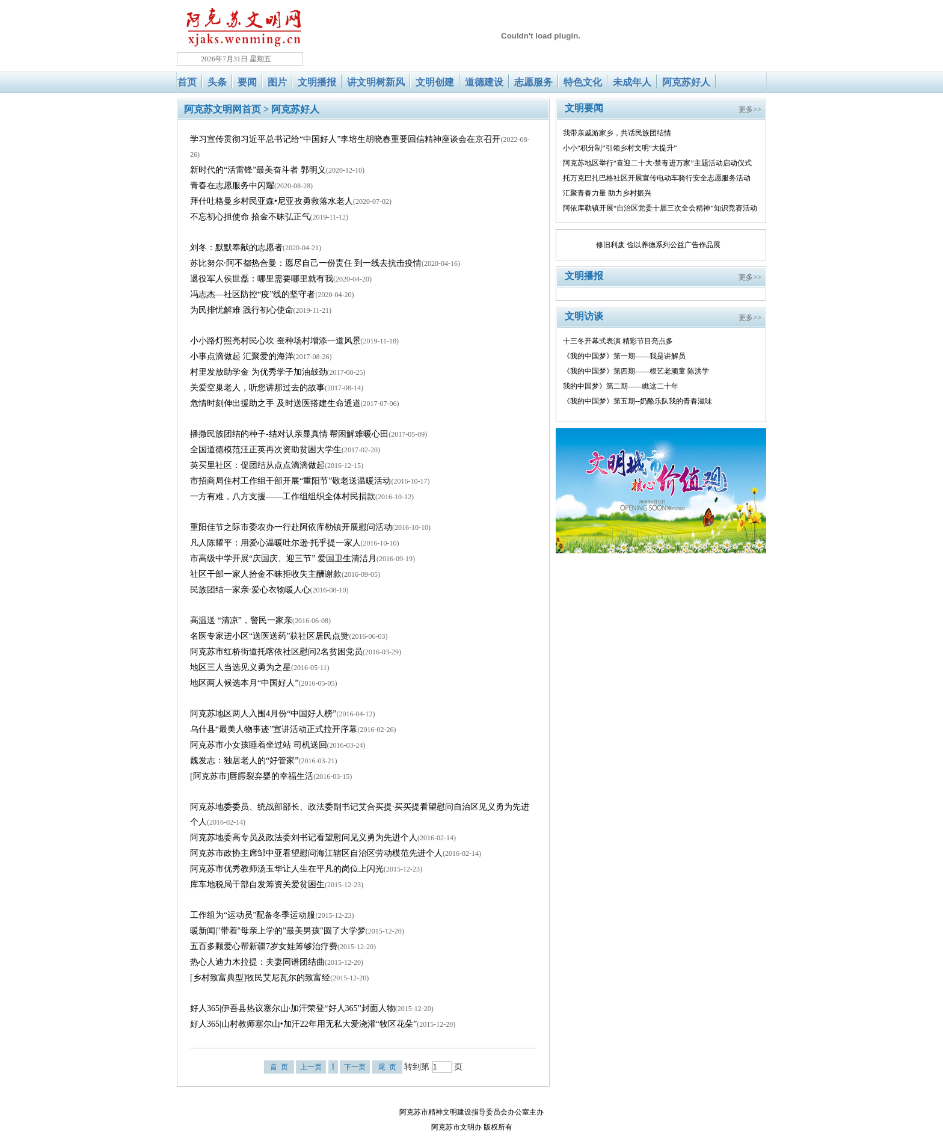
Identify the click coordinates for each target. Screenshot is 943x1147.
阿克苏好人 (686, 82)
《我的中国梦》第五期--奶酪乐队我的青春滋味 (637, 401)
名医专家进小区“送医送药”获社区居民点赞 (269, 636)
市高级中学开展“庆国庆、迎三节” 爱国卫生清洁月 (283, 558)
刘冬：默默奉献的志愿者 (236, 247)
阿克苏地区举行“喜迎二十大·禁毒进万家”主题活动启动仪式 (657, 163)
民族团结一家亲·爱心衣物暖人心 (250, 589)
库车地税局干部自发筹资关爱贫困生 (257, 884)
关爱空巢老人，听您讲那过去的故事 (257, 387)
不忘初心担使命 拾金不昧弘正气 (250, 216)
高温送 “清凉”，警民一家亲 (241, 620)
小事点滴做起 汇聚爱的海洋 (241, 356)
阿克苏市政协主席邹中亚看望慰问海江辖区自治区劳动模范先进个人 (316, 853)
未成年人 (632, 82)
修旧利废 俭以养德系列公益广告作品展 (658, 245)
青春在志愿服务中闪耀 (232, 185)
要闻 (247, 82)
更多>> (750, 109)
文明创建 (435, 82)
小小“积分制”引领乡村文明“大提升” (620, 148)
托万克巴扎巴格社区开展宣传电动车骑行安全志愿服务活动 (657, 178)
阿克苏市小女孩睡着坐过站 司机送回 (258, 744)
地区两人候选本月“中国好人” (244, 682)
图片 (277, 82)
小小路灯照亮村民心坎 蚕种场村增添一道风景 (275, 340)
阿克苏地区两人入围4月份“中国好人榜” (263, 713)
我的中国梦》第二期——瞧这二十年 (620, 386)
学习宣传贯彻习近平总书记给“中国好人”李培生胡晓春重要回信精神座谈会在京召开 (345, 139)
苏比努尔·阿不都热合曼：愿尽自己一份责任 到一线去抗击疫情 (306, 263)
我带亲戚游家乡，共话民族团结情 (617, 133)
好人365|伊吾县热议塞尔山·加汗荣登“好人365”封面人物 (292, 1008)
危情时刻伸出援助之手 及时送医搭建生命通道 (275, 403)
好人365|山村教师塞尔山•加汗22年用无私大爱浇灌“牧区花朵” (303, 1024)
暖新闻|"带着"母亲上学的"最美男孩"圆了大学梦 (278, 930)
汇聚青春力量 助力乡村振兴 (607, 193)
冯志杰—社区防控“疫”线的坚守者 (252, 294)
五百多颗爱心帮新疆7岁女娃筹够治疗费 (263, 946)
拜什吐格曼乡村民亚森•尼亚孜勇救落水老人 (271, 201)
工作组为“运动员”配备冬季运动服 (252, 915)
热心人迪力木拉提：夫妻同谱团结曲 (257, 962)
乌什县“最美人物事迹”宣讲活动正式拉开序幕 (273, 729)
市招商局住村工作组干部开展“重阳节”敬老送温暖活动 (290, 480)
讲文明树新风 (376, 82)
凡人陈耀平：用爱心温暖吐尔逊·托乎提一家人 (275, 542)
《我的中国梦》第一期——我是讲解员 (624, 356)
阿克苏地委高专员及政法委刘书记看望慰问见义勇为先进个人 (303, 837)
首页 (187, 82)
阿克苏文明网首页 (222, 109)
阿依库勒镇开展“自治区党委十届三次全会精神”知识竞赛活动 (660, 208)
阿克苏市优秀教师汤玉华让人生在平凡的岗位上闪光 (287, 868)
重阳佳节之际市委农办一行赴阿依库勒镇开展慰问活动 (291, 527)
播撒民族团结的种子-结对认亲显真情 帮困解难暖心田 (289, 433)
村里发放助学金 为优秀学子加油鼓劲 (258, 372)
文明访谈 (584, 316)
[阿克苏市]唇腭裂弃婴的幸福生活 (251, 776)
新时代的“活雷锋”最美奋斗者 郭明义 (258, 169)
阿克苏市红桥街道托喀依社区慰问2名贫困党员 (276, 651)
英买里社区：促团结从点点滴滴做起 (257, 465)
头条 (217, 82)
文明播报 (317, 82)
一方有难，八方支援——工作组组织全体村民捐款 (282, 496)
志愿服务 (533, 82)
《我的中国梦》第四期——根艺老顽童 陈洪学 (636, 371)
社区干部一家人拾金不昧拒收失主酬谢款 (266, 574)
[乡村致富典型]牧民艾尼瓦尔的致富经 (260, 977)
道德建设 (484, 82)
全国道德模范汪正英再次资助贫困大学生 (266, 449)
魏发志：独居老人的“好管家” (244, 760)
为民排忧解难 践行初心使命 (241, 310)
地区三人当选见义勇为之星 (240, 667)
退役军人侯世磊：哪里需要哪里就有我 (261, 278)
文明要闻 (584, 108)
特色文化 (583, 82)
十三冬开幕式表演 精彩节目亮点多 (618, 341)
